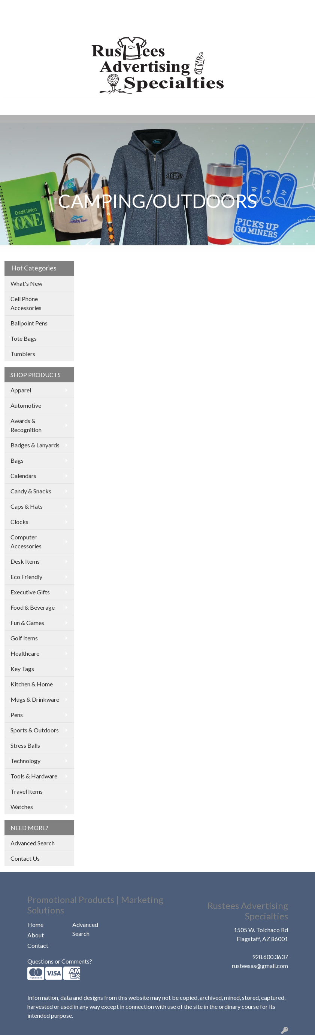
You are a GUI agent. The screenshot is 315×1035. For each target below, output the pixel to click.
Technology (25, 760)
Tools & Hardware (33, 776)
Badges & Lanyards (35, 444)
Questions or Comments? (59, 961)
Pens (16, 714)
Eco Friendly (26, 576)
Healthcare (24, 653)
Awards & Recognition (26, 425)
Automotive (25, 405)
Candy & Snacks (30, 490)
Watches (21, 806)
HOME (16, 8)
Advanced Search (32, 842)
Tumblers (22, 353)
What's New (26, 283)
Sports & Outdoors (34, 730)
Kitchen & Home (31, 684)
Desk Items (25, 561)
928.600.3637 (270, 956)
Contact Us (25, 858)
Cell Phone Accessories (26, 303)
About (35, 934)
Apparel (20, 390)
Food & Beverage (32, 607)
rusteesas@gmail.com (260, 965)
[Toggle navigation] (11, 106)
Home (35, 924)
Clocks (19, 521)
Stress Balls (25, 745)
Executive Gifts (30, 591)
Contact (37, 945)
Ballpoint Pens (29, 323)
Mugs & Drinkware (34, 699)
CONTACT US (85, 24)
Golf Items (24, 637)
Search (239, 8)
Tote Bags (23, 338)
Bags (17, 460)
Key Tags (22, 668)
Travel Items (26, 791)
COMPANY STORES (34, 24)
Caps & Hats (26, 506)
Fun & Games (27, 622)
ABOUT (42, 8)
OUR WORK (74, 8)
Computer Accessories (26, 541)
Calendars (23, 475)
